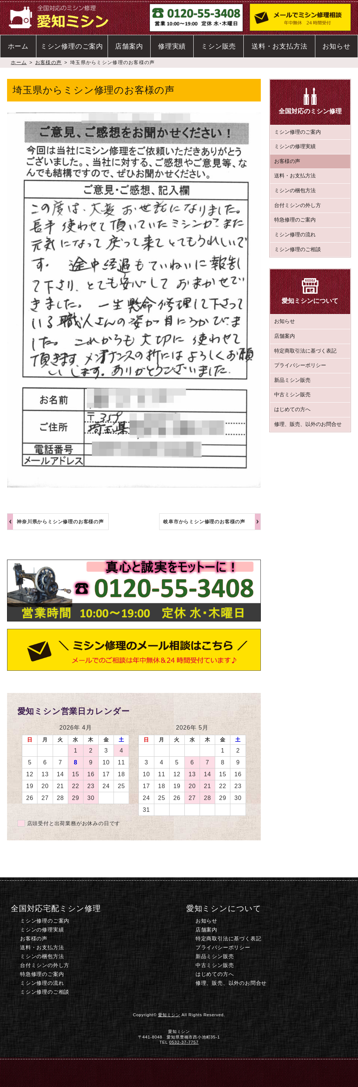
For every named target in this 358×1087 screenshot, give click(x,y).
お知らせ (336, 46)
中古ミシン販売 (292, 394)
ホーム (18, 46)
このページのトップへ (309, 1072)
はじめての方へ (292, 409)
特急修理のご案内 (295, 220)
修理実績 (172, 46)
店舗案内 (129, 46)
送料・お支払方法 (279, 46)
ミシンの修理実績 (295, 146)
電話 (123, 1072)
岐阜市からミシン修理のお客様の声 (204, 521)
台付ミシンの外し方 (297, 205)
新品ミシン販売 (292, 380)
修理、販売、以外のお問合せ (308, 424)
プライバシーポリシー (300, 365)
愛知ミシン (169, 1015)
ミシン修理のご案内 (71, 46)
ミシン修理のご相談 (297, 249)
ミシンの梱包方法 (295, 190)
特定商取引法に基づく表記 (305, 351)
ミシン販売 (218, 46)
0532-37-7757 (183, 1042)
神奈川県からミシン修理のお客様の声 (60, 521)
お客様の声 (48, 62)
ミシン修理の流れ (295, 234)
